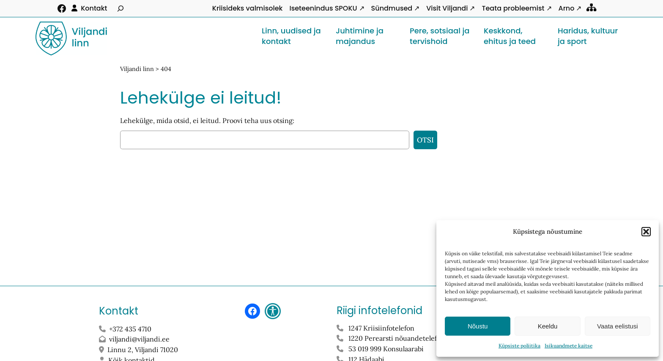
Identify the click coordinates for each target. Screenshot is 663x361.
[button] (646, 231)
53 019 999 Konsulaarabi (386, 349)
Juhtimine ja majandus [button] (360, 35)
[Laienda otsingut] (120, 8)
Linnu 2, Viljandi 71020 (143, 349)
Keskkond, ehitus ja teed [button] (510, 35)
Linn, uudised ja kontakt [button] (291, 35)
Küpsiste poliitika (519, 345)
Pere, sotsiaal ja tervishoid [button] (440, 35)
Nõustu (478, 326)
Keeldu (548, 326)
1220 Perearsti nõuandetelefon (396, 338)
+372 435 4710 (130, 329)
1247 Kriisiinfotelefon (381, 328)
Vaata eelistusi (617, 326)
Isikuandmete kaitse (568, 345)
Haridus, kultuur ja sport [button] (588, 35)
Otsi (425, 140)
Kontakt (94, 8)
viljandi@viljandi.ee (139, 339)
